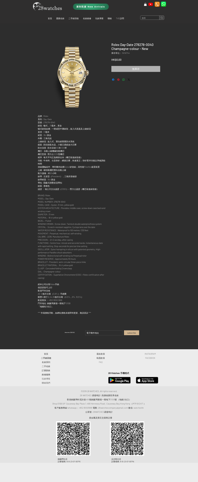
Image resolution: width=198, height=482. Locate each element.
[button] (60, 18)
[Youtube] (150, 4)
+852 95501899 (85, 408)
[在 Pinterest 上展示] (118, 79)
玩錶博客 (46, 378)
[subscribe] (131, 332)
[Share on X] (128, 79)
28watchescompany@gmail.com (113, 408)
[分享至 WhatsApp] (123, 79)
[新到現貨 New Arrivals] (91, 7)
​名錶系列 (46, 362)
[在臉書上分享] (113, 79)
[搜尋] (147, 18)
